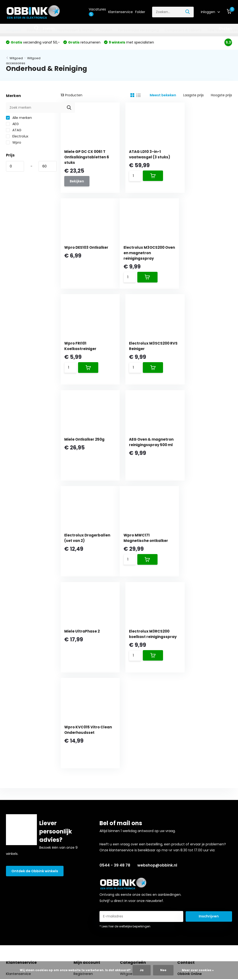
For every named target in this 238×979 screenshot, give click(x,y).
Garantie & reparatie (23, 857)
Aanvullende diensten (24, 864)
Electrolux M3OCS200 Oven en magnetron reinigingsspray (85, 256)
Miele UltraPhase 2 (142, 445)
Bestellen (13, 820)
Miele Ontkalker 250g (85, 347)
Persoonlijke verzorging (138, 30)
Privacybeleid (17, 894)
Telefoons (216, 30)
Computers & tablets (183, 30)
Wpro (13, 143)
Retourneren (16, 842)
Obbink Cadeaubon (22, 813)
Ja (142, 970)
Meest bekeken (163, 96)
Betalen (12, 828)
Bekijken (78, 182)
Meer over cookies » (198, 970)
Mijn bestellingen (87, 798)
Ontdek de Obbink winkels (34, 688)
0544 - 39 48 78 (114, 682)
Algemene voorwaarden (26, 887)
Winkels (12, 798)
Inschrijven (208, 733)
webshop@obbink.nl (157, 682)
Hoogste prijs (221, 96)
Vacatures (97, 12)
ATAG (13, 131)
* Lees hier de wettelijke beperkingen (124, 744)
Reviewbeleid (16, 901)
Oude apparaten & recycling (30, 850)
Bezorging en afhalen (23, 835)
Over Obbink (16, 806)
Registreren (82, 791)
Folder (140, 12)
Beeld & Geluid (39, 30)
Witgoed (13, 30)
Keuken (106, 30)
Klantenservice (120, 12)
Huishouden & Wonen (75, 30)
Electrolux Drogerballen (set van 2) (205, 353)
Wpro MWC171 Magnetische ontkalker (78, 451)
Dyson (125, 842)
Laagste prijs (193, 96)
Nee (163, 970)
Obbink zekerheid (20, 872)
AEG (12, 125)
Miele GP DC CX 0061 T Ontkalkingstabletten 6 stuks (86, 158)
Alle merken (19, 119)
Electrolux (17, 137)
